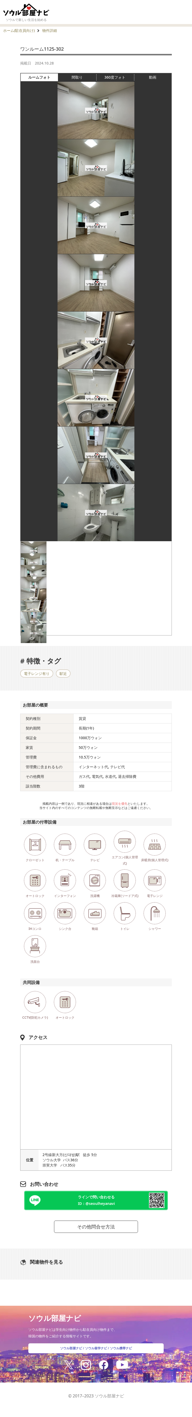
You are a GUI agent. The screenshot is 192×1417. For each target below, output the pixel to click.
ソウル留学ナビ (96, 1348)
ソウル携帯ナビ (121, 1348)
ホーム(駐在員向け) (19, 30)
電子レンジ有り (37, 673)
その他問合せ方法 (96, 1226)
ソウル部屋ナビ (71, 1348)
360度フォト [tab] (119, 77)
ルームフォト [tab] (43, 77)
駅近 (63, 673)
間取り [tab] (84, 77)
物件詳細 (49, 30)
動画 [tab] (152, 77)
